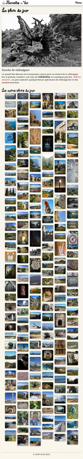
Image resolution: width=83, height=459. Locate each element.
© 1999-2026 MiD (41, 454)
